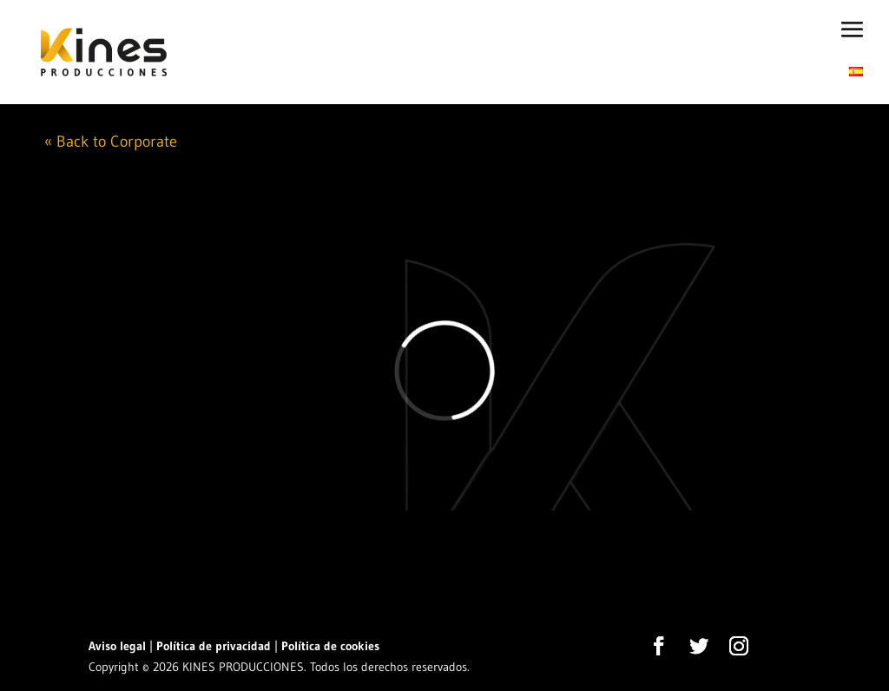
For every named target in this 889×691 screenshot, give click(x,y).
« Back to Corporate (110, 141)
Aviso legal (117, 646)
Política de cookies (330, 646)
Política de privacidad (213, 646)
